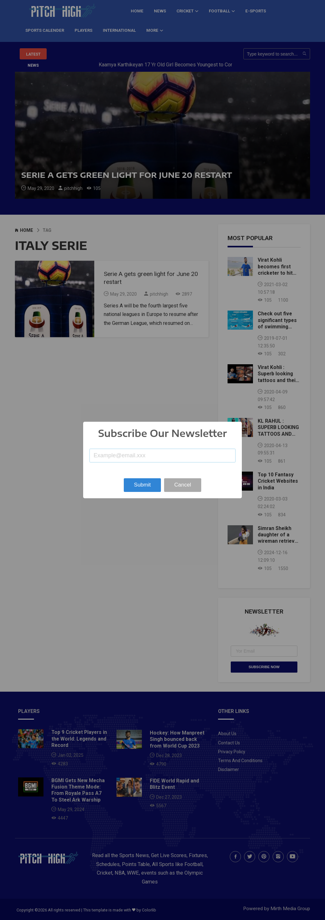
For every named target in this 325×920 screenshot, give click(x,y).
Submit (142, 485)
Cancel (182, 485)
